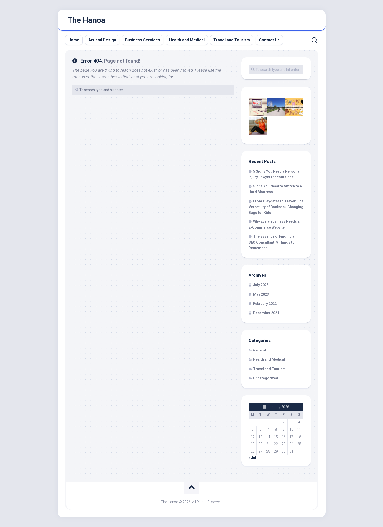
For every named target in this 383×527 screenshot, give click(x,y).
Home (73, 40)
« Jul (252, 458)
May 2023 (261, 294)
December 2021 (266, 313)
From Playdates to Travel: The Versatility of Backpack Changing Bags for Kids (276, 207)
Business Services (142, 40)
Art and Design (102, 40)
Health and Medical (187, 40)
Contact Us (269, 40)
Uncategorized (265, 378)
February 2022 (265, 304)
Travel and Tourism (231, 40)
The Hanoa (86, 20)
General (259, 350)
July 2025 (261, 285)
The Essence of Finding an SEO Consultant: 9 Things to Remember (272, 242)
